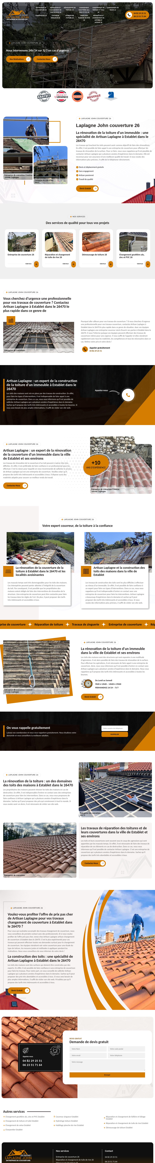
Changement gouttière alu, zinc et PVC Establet (24, 1117)
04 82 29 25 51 (140, 13)
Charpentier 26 (41, 16)
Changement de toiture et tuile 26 (98, 10)
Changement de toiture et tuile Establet (21, 1121)
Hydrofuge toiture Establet (67, 1121)
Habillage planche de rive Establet (70, 1125)
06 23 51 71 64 (140, 16)
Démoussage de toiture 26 (94, 254)
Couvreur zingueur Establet (67, 1117)
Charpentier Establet (14, 1130)
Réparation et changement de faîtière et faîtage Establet (125, 1118)
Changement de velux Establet (18, 1125)
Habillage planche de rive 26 (84, 18)
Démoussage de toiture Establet (119, 1128)
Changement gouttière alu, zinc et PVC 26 (84, 10)
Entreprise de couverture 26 (21, 254)
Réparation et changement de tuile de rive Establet (127, 1123)
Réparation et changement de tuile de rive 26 (55, 10)
